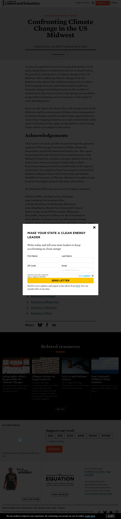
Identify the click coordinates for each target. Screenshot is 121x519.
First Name (43, 259)
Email (78, 269)
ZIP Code (43, 269)
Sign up (35, 277)
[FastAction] (84, 276)
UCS (78, 286)
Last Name (78, 259)
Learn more (90, 516)
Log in (29, 277)
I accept (110, 516)
